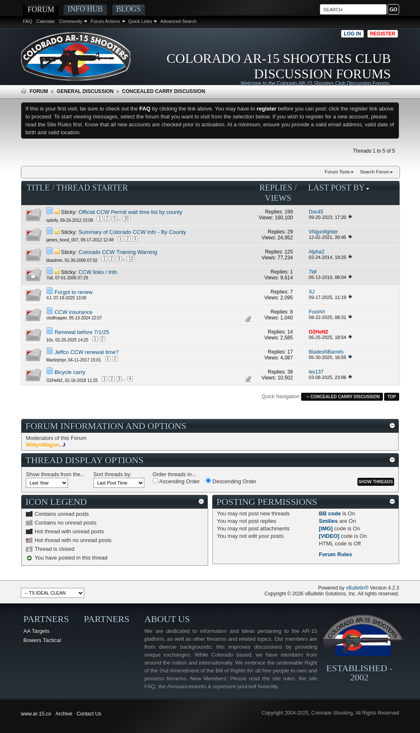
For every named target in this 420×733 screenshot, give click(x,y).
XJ (48, 298)
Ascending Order (176, 481)
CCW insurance (74, 312)
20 (126, 218)
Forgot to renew (74, 292)
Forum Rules (335, 554)
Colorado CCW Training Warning (117, 252)
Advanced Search (178, 21)
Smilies (328, 521)
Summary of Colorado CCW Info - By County (132, 232)
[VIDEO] (329, 536)
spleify (52, 220)
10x (49, 339)
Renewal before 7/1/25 (82, 332)
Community (71, 21)
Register (382, 34)
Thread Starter (92, 187)
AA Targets (36, 631)
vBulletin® (357, 588)
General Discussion (85, 91)
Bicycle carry (70, 372)
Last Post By (339, 187)
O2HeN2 (54, 380)
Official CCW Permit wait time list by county (130, 212)
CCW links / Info (97, 272)
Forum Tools (337, 171)
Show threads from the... (55, 474)
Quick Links (140, 21)
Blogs (128, 9)
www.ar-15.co (36, 714)
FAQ (27, 21)
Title (38, 187)
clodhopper (56, 318)
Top (391, 396)
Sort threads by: (112, 474)
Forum (41, 9)
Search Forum (374, 171)
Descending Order (231, 481)
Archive (63, 714)
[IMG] (325, 528)
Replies (275, 187)
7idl (49, 278)
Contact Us (88, 714)
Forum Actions (105, 21)
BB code (330, 513)
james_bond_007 (62, 239)
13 (130, 258)
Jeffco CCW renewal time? (87, 352)
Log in (352, 34)
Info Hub (85, 9)
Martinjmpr (56, 359)
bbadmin (54, 260)
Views (278, 198)
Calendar (45, 21)
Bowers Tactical (42, 640)
